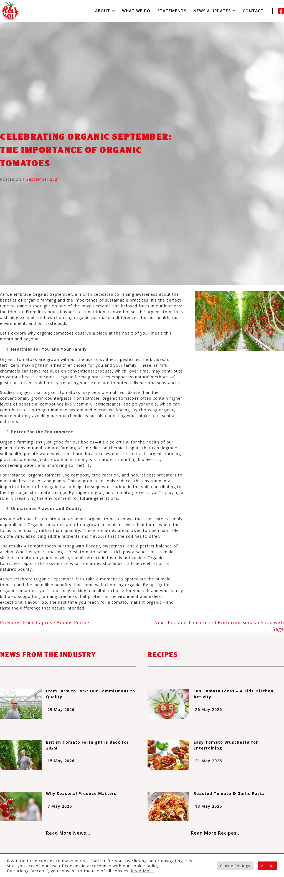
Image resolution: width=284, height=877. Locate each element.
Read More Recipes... (216, 833)
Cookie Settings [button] (235, 865)
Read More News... (68, 833)
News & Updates (212, 10)
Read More (142, 870)
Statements (171, 10)
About (102, 10)
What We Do (136, 10)
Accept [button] (267, 865)
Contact (253, 10)
